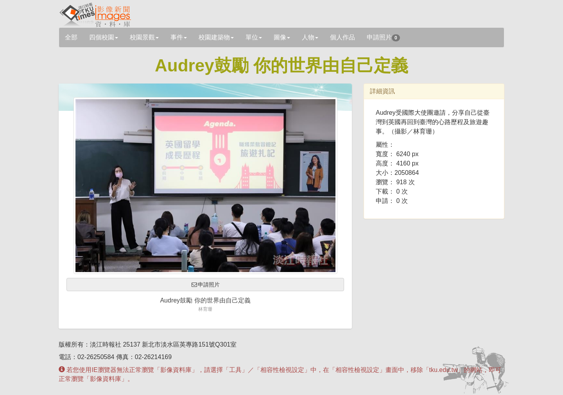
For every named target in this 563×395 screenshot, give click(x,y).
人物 (310, 37)
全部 (71, 37)
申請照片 (383, 37)
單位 (254, 37)
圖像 (282, 37)
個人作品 (342, 37)
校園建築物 (216, 37)
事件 (178, 37)
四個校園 (103, 37)
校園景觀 (144, 37)
